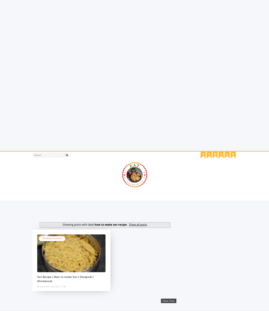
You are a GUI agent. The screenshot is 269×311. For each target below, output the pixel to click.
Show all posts (136, 225)
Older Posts (161, 301)
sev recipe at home (56, 238)
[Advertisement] (103, 24)
